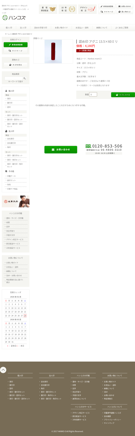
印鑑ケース (11, 176)
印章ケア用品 (12, 189)
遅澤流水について (79, 398)
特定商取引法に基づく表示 (14, 280)
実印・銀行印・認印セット (15, 125)
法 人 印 (23, 27)
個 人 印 (9, 27)
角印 (9, 147)
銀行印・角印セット (48, 395)
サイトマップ (109, 423)
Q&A (106, 392)
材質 (8, 222)
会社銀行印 (11, 143)
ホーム (7, 34)
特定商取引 (108, 398)
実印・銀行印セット (15, 115)
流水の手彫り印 (40, 27)
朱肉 (9, 184)
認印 (9, 107)
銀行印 (9, 102)
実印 (9, 98)
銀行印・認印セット (15, 119)
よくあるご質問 (121, 27)
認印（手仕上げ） (89, 63)
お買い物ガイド (61, 27)
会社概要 (107, 416)
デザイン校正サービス (14, 239)
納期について (101, 27)
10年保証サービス (13, 248)
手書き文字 (10, 235)
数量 (87, 94)
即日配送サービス (13, 243)
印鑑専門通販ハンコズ (112, 412)
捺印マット (11, 180)
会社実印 (10, 138)
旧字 (8, 226)
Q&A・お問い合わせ (14, 275)
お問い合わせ (109, 395)
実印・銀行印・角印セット (15, 165)
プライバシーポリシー (112, 419)
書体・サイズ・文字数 (14, 218)
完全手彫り (10, 231)
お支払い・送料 (82, 27)
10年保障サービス (79, 419)
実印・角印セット (14, 159)
